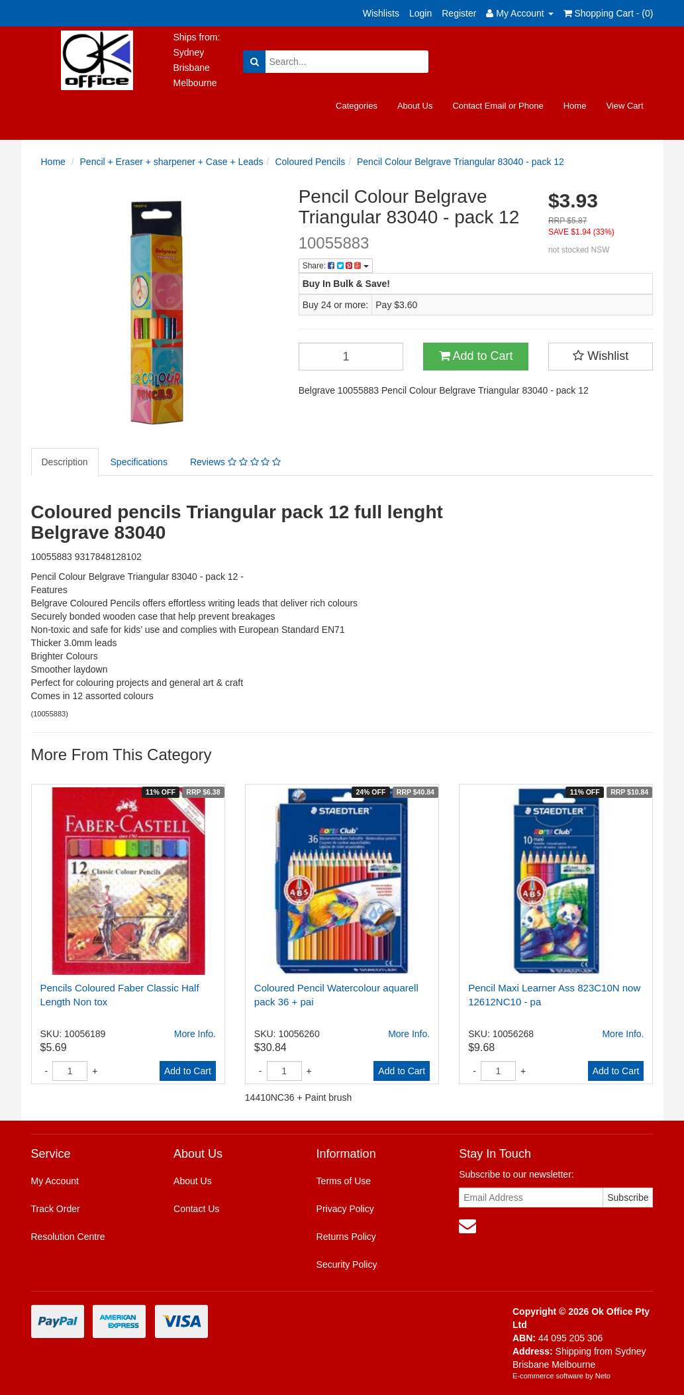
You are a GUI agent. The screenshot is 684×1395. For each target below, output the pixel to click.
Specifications (139, 462)
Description (65, 462)
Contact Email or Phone (497, 106)
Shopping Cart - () (608, 13)
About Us (414, 106)
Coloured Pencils (310, 161)
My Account (55, 1181)
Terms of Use (344, 1181)
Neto (603, 1376)
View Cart (624, 106)
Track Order (55, 1208)
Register (459, 13)
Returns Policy (346, 1236)
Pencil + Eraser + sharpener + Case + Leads (172, 161)
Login (420, 13)
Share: (336, 265)
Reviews (235, 462)
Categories (356, 106)
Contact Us (196, 1208)
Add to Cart (476, 356)
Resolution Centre (68, 1236)
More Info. (195, 1034)
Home (575, 106)
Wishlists (381, 13)
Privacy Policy (345, 1208)
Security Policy (347, 1264)
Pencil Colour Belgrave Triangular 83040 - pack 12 (460, 161)
